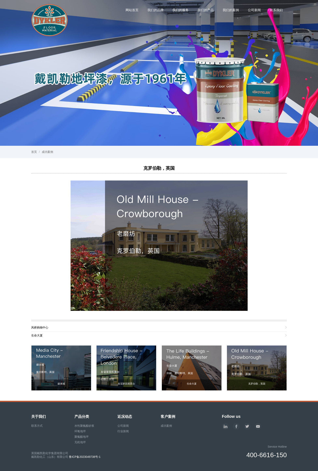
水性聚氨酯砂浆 (84, 425)
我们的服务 (180, 10)
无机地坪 (80, 442)
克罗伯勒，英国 (159, 168)
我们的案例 (231, 10)
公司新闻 (254, 10)
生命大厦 (37, 335)
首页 (34, 151)
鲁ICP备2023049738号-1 (85, 456)
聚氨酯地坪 (81, 436)
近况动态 (124, 417)
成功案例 (47, 151)
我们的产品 (206, 10)
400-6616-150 (266, 455)
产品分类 (81, 417)
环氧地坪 (80, 431)
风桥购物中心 (39, 327)
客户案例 (168, 417)
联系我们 (276, 10)
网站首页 (132, 10)
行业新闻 (123, 431)
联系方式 (37, 425)
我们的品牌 (155, 10)
